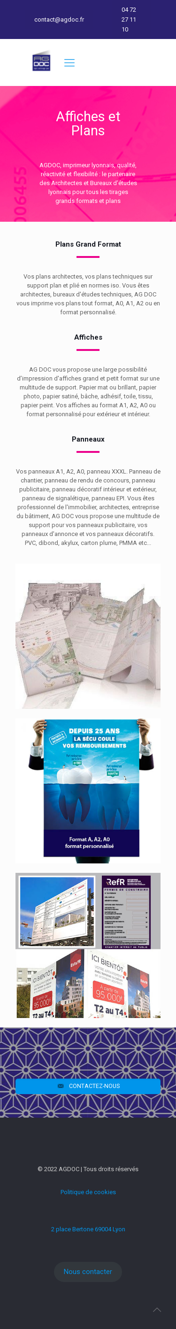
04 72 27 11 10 (129, 19)
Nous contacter (88, 1271)
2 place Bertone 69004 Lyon (88, 1229)
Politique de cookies (88, 1192)
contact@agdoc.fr (59, 19)
